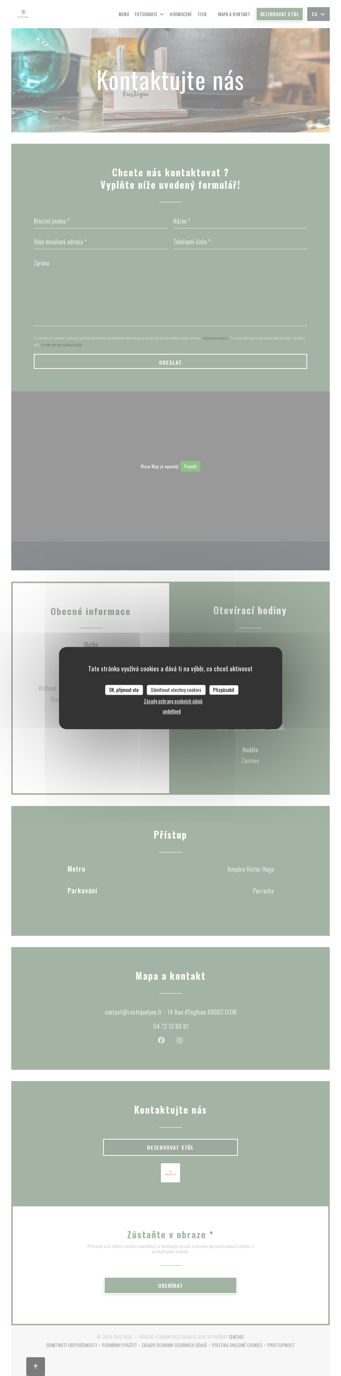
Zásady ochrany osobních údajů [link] (173, 701)
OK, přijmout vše (124, 689)
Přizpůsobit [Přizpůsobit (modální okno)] (223, 689)
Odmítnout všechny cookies (176, 689)
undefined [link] (172, 711)
